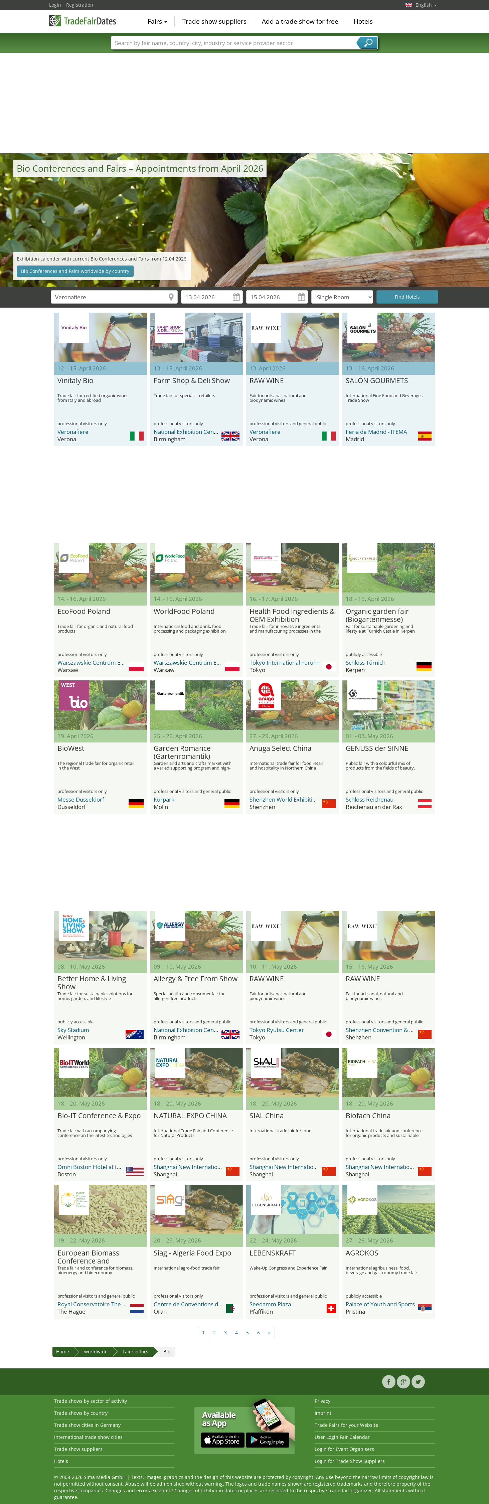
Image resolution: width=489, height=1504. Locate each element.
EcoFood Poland (84, 611)
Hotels (363, 21)
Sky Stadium (73, 1030)
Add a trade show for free (300, 21)
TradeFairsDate (82, 20)
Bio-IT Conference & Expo (99, 1116)
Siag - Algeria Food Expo (192, 1253)
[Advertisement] (244, 103)
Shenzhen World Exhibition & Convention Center (312, 799)
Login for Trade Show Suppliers (350, 1461)
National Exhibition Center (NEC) (195, 432)
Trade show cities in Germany (87, 1425)
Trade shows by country (81, 1413)
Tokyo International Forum (284, 662)
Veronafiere (73, 432)
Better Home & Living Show (91, 983)
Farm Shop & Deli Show (192, 380)
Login (55, 5)
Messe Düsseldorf (80, 799)
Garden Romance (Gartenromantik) (182, 752)
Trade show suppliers (214, 21)
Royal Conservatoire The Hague (98, 1304)
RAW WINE (267, 380)
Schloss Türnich (365, 662)
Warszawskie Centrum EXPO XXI (99, 662)
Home (62, 1351)
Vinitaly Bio (75, 380)
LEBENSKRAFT (273, 1253)
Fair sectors (135, 1351)
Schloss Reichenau (369, 799)
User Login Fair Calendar (342, 1437)
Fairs (157, 21)
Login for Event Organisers (344, 1449)
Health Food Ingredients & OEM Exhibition (292, 615)
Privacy (322, 1401)
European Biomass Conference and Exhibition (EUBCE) (88, 1257)
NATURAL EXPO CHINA (190, 1116)
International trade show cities (88, 1437)
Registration (79, 5)
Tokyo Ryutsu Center (277, 1030)
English (426, 5)
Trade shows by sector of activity (90, 1401)
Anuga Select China (281, 748)
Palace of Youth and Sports (380, 1304)
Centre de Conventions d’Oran (193, 1304)
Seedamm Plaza (270, 1304)
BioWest (70, 748)
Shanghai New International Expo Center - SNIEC (216, 1167)
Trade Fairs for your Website (346, 1425)
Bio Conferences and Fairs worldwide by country (75, 271)
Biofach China (368, 1116)
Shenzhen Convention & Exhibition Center (400, 1030)
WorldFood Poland (184, 611)
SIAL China (267, 1116)
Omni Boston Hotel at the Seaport (101, 1167)
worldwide (96, 1351)
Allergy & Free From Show (195, 979)
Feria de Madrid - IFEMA (376, 432)
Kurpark (164, 799)
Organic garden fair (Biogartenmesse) (377, 615)
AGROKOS (362, 1253)
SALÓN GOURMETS (377, 380)
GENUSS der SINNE (377, 748)
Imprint (323, 1413)
